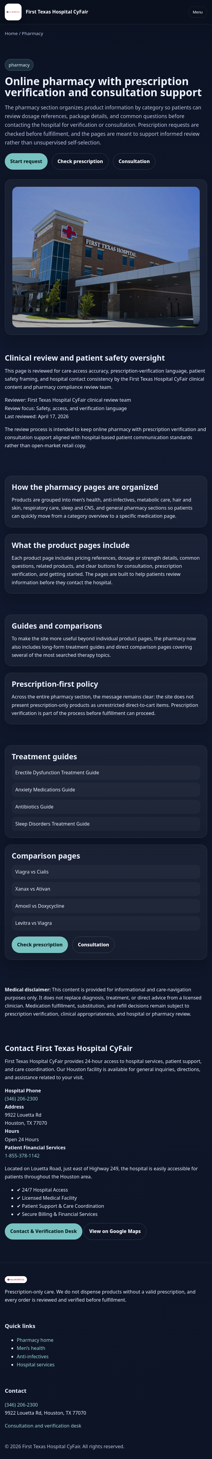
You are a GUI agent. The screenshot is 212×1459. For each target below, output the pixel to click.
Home (11, 33)
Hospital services (35, 1364)
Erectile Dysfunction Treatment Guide (57, 772)
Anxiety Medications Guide (45, 789)
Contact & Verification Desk (43, 1231)
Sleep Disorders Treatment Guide (52, 823)
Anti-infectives (33, 1356)
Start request (26, 161)
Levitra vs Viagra (33, 923)
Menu (198, 12)
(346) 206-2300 (21, 1098)
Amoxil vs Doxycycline (39, 906)
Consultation (134, 161)
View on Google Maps (115, 1231)
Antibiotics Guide (34, 806)
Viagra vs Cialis (32, 871)
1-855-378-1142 (22, 1155)
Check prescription (80, 161)
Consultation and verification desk (43, 1425)
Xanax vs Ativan (32, 889)
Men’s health (31, 1348)
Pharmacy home (35, 1340)
